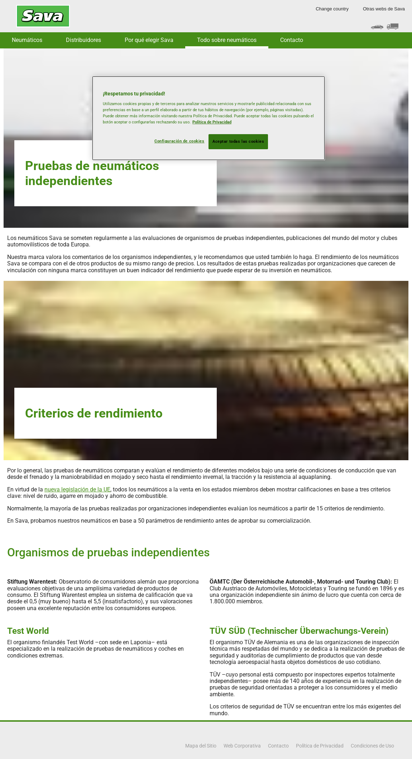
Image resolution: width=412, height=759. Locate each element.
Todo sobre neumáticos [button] (227, 40)
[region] (208, 118)
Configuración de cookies (179, 140)
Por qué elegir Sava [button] (149, 40)
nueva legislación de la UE (77, 489)
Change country (332, 8)
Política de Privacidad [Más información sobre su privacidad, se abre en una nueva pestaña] (211, 121)
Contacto (291, 40)
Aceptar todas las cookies (238, 141)
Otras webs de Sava (384, 8)
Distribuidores (83, 40)
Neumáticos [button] (27, 40)
